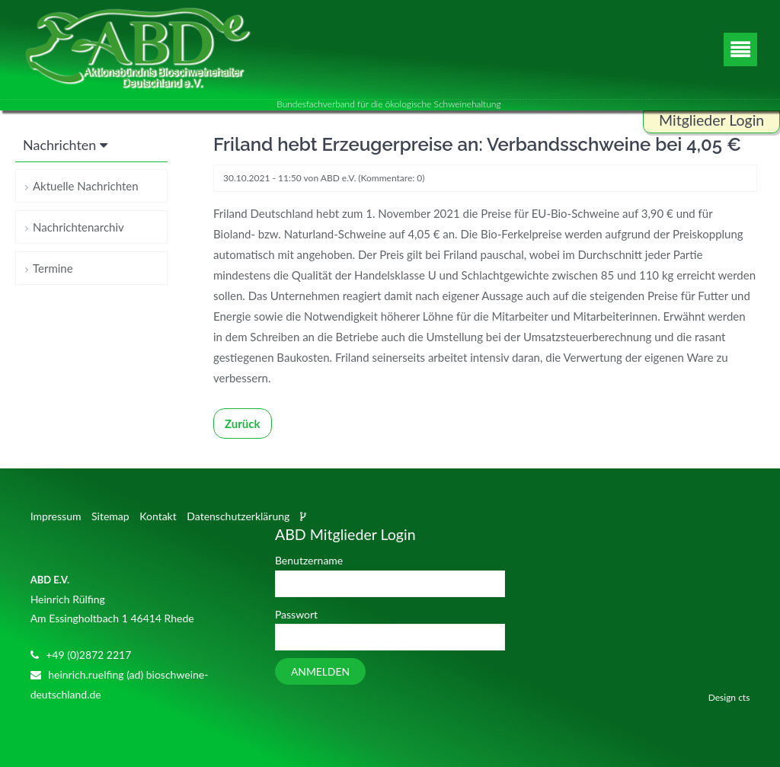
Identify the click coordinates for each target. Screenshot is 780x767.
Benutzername (309, 560)
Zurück (243, 423)
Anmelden (320, 671)
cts (744, 697)
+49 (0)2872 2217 (88, 654)
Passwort (296, 614)
